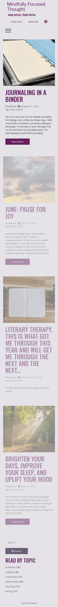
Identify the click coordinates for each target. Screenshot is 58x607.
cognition (10, 571)
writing (9, 591)
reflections (11, 576)
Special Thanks (29, 603)
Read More (18, 141)
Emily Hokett (16, 109)
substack (16, 21)
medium (33, 21)
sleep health (11, 581)
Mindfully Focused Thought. (26, 7)
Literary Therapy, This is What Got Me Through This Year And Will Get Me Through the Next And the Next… (28, 350)
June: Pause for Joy (25, 213)
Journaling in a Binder (25, 96)
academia (10, 567)
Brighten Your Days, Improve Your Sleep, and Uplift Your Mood (28, 469)
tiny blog (10, 586)
